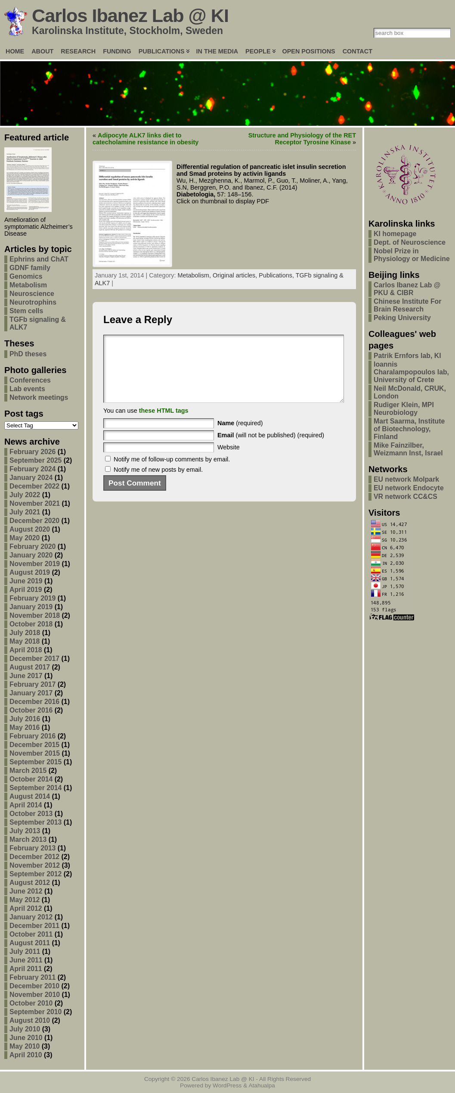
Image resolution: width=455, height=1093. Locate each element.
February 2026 (32, 451)
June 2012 (26, 891)
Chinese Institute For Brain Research (407, 305)
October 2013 (31, 813)
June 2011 (26, 960)
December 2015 (34, 744)
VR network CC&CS (405, 496)
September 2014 (35, 787)
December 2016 (34, 701)
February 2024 (32, 469)
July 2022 (24, 494)
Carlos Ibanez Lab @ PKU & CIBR (407, 288)
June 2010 (26, 1037)
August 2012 (29, 882)
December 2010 (34, 986)
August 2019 (29, 572)
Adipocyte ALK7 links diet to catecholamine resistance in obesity (145, 139)
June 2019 (26, 581)
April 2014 (25, 805)
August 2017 (29, 667)
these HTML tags (164, 423)
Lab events (27, 388)
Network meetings (38, 397)
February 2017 (32, 684)
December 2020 (34, 520)
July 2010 (24, 1029)
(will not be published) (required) (270, 448)
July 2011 (24, 951)
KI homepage (395, 233)
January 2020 (31, 555)
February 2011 (32, 977)
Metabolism (28, 285)
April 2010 (25, 1055)
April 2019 (25, 589)
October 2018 (31, 624)
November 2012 (34, 865)
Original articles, (236, 275)
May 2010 (24, 1046)
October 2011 (31, 934)
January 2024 (31, 477)
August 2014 (29, 796)
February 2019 (32, 598)
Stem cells (26, 311)
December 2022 (34, 486)
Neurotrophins (32, 302)
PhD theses (27, 354)
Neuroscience (31, 293)
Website (228, 460)
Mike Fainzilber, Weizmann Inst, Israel (408, 449)
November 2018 (34, 615)
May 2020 (24, 538)
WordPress (227, 1085)
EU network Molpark (406, 479)
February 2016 (32, 736)
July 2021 (24, 512)
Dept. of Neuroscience (410, 242)
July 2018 (24, 632)
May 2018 (24, 641)
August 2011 (29, 943)
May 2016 (24, 727)
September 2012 (35, 874)
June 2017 (26, 675)
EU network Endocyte (409, 488)
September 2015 (35, 762)
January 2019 (31, 606)
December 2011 (34, 925)
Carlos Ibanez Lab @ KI (130, 15)
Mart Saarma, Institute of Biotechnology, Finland (409, 428)
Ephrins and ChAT (38, 259)
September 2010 (35, 1011)
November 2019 (34, 563)
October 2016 (31, 710)
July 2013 (24, 831)
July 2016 (24, 718)
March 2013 (27, 839)
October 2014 (31, 779)
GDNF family (29, 267)
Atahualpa (261, 1085)
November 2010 (34, 994)
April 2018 (25, 650)
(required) (240, 436)
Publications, (277, 275)
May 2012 (24, 899)
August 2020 (29, 529)
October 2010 (31, 1003)
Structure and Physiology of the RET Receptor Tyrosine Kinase (302, 139)
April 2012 (25, 908)
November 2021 (34, 503)
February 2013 (32, 848)
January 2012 (31, 917)
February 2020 (32, 546)
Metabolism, (195, 275)
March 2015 (27, 770)
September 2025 (35, 460)
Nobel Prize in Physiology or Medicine (412, 254)
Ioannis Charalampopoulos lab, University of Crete (411, 372)
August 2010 (29, 1020)
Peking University (402, 317)
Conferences (30, 380)
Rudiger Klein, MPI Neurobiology (404, 408)
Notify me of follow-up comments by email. (172, 472)
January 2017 (31, 693)
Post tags (23, 413)
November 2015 (34, 753)
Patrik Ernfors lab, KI (407, 355)
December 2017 (34, 658)
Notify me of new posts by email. (158, 482)
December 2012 (34, 856)
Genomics (26, 276)
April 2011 (25, 968)
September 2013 (35, 822)
